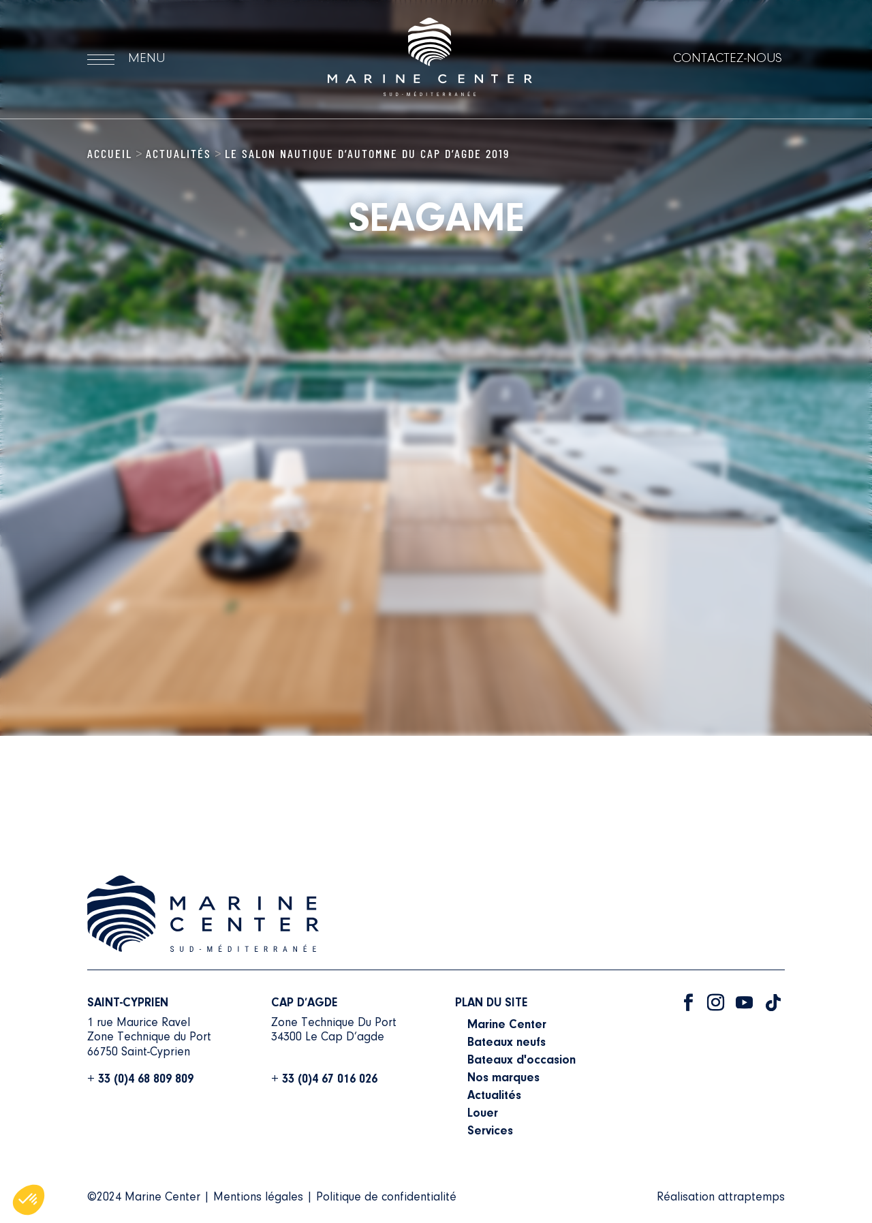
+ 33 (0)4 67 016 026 (324, 1080)
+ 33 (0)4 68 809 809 (140, 1080)
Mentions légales (258, 1198)
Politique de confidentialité (386, 1198)
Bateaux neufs (506, 1043)
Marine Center (506, 1025)
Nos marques (503, 1078)
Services (490, 1132)
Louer (482, 1114)
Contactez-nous (727, 58)
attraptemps (751, 1198)
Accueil (109, 153)
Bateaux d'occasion (521, 1061)
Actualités (178, 153)
